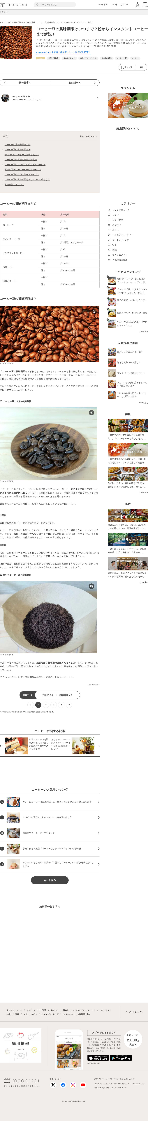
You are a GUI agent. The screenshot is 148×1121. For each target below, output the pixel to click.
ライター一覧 (107, 1079)
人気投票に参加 (83, 1014)
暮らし (66, 1010)
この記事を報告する (93, 684)
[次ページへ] (69, 705)
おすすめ (124, 4)
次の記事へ (75, 82)
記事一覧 (97, 1079)
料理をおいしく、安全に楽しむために (132, 1083)
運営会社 (97, 1088)
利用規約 (105, 1088)
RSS (115, 1083)
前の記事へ (25, 82)
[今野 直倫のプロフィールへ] (50, 98)
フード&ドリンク (103, 1010)
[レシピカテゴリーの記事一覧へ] (40, 58)
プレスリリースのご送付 (103, 1083)
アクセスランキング (49, 1014)
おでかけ (54, 1010)
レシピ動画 (102, 4)
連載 (17, 1014)
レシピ (29, 1010)
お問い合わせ (129, 1079)
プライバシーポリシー (118, 1088)
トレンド (114, 4)
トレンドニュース (14, 1010)
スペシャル (68, 1014)
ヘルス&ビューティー (82, 1010)
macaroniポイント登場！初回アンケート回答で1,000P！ (63, 52)
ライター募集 (118, 1079)
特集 (8, 1014)
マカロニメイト (30, 1014)
